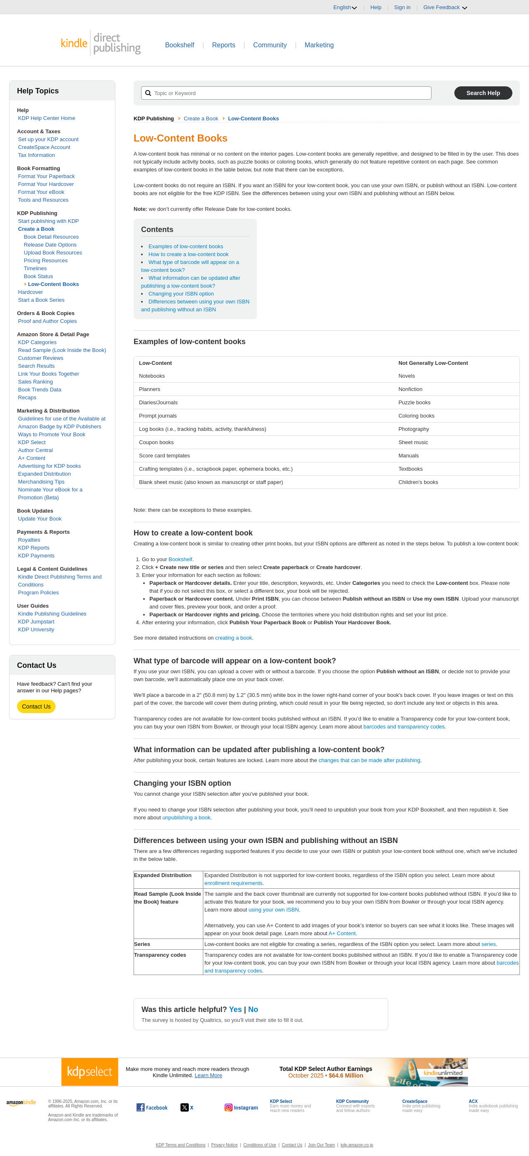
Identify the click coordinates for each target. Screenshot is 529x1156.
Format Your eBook (41, 192)
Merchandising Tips (41, 482)
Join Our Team (321, 1145)
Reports (223, 45)
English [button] (345, 7)
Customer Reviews (40, 358)
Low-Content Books (53, 284)
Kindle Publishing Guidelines (52, 614)
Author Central (35, 450)
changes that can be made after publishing (369, 760)
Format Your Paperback (46, 176)
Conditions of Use (260, 1145)
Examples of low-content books (186, 246)
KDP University (36, 629)
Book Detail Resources (51, 237)
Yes (235, 1009)
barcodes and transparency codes (404, 726)
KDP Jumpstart (36, 621)
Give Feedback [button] (445, 7)
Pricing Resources (46, 260)
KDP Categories (37, 342)
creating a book (233, 638)
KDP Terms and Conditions (181, 1145)
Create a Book (36, 229)
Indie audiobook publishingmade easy (493, 1106)
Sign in (402, 7)
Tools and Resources (43, 200)
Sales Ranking (35, 382)
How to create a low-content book (189, 254)
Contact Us (36, 706)
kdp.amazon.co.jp (357, 1145)
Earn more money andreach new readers (290, 1106)
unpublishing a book (186, 817)
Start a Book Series (41, 300)
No (253, 1009)
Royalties (29, 540)
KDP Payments (36, 555)
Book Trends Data (39, 389)
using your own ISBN (274, 910)
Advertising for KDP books (49, 466)
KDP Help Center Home (47, 118)
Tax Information (36, 155)
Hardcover (30, 292)
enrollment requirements (234, 883)
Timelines (35, 268)
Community (270, 45)
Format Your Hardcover (46, 184)
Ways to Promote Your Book (51, 434)
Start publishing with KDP (48, 221)
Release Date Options (50, 245)
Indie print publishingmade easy (421, 1106)
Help (376, 7)
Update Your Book (40, 519)
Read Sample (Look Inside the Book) (62, 350)
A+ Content (31, 458)
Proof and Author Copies (47, 321)
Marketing (319, 45)
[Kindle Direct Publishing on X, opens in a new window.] (195, 1107)
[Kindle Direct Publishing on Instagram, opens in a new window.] (241, 1107)
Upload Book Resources (53, 252)
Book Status (38, 276)
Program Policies (38, 592)
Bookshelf (179, 45)
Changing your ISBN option (181, 294)
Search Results (36, 366)
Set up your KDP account (48, 139)
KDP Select (32, 442)
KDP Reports (34, 548)
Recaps (27, 397)
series (488, 944)
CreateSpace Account (44, 147)
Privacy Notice (224, 1145)
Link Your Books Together (48, 374)
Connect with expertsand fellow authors (355, 1106)
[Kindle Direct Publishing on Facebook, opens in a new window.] (152, 1107)
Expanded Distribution (44, 474)
